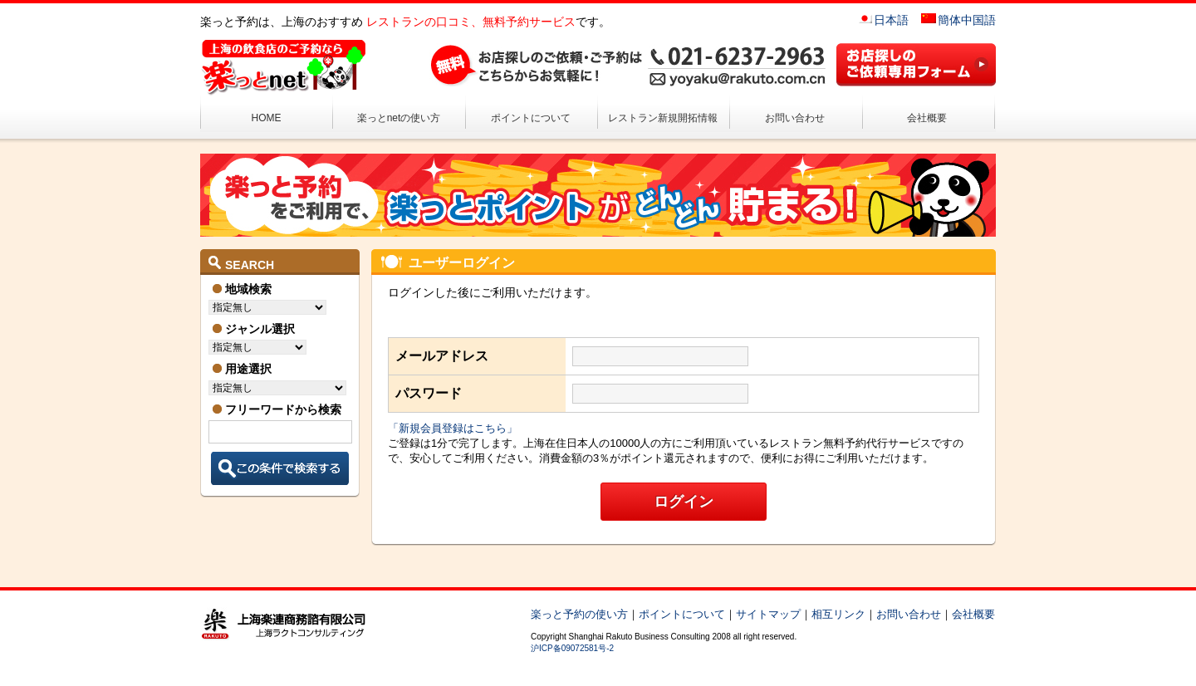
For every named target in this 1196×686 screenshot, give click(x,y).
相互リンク (838, 614)
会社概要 (927, 118)
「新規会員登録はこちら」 (452, 428)
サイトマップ (768, 614)
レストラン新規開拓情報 (663, 118)
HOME (267, 118)
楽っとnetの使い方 (399, 118)
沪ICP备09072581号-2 (572, 648)
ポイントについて (531, 118)
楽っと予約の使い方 (579, 614)
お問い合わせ (795, 118)
